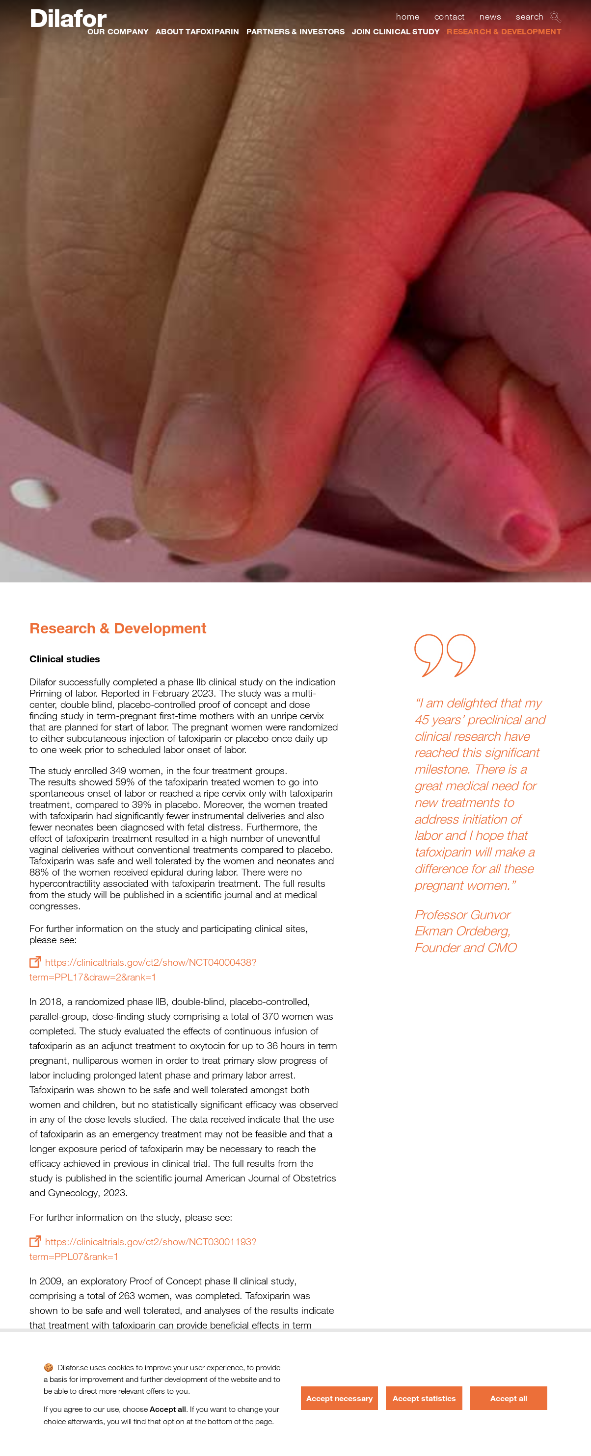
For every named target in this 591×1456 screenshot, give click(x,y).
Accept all (508, 1398)
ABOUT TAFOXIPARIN (197, 31)
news (490, 16)
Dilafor (67, 18)
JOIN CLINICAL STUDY (396, 31)
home (407, 16)
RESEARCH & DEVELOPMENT (504, 31)
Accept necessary (339, 1398)
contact (449, 16)
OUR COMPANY (118, 31)
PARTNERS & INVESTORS (295, 31)
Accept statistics (424, 1398)
